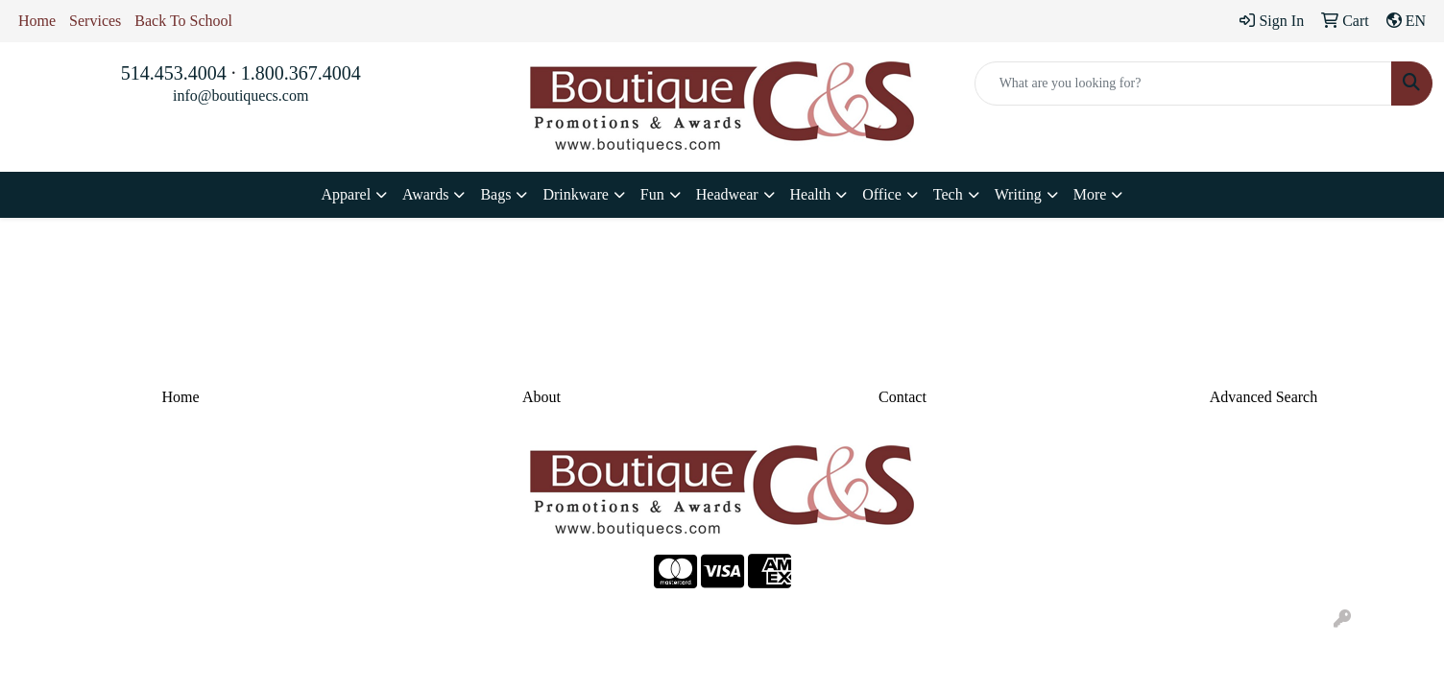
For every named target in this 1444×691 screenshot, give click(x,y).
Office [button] (882, 194)
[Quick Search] (1183, 83)
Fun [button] (652, 194)
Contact (902, 397)
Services (95, 20)
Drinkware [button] (575, 194)
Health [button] (810, 194)
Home (37, 20)
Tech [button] (948, 194)
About (541, 397)
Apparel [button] (347, 194)
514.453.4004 (174, 72)
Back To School (183, 20)
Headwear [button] (727, 194)
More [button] (1090, 194)
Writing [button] (1018, 194)
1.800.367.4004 (301, 72)
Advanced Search (1263, 397)
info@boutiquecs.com (240, 95)
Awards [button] (425, 194)
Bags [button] (495, 194)
